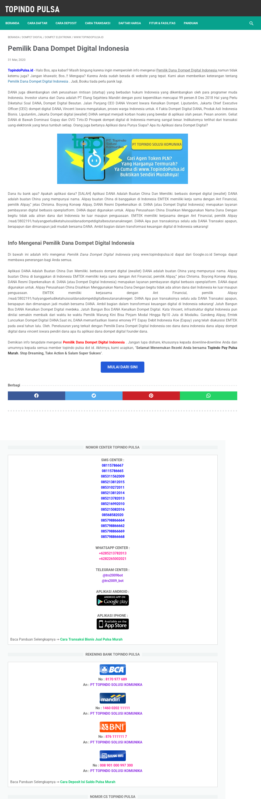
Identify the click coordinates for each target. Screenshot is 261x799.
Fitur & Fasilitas (165, 17)
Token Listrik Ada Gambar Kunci (216, 636)
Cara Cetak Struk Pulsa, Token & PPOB (221, 710)
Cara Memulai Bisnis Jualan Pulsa (218, 548)
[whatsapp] (151, 463)
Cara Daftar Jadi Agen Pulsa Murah (219, 538)
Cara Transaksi (100, 17)
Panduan (193, 17)
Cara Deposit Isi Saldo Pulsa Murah (219, 687)
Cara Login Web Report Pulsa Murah (219, 611)
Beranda (15, 17)
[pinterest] (110, 463)
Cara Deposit (68, 17)
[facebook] (28, 463)
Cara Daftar (40, 17)
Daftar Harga (132, 17)
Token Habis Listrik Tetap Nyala (216, 647)
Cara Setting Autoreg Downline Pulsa (220, 600)
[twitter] (69, 463)
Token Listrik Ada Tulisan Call (214, 574)
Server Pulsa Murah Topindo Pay (116, 792)
